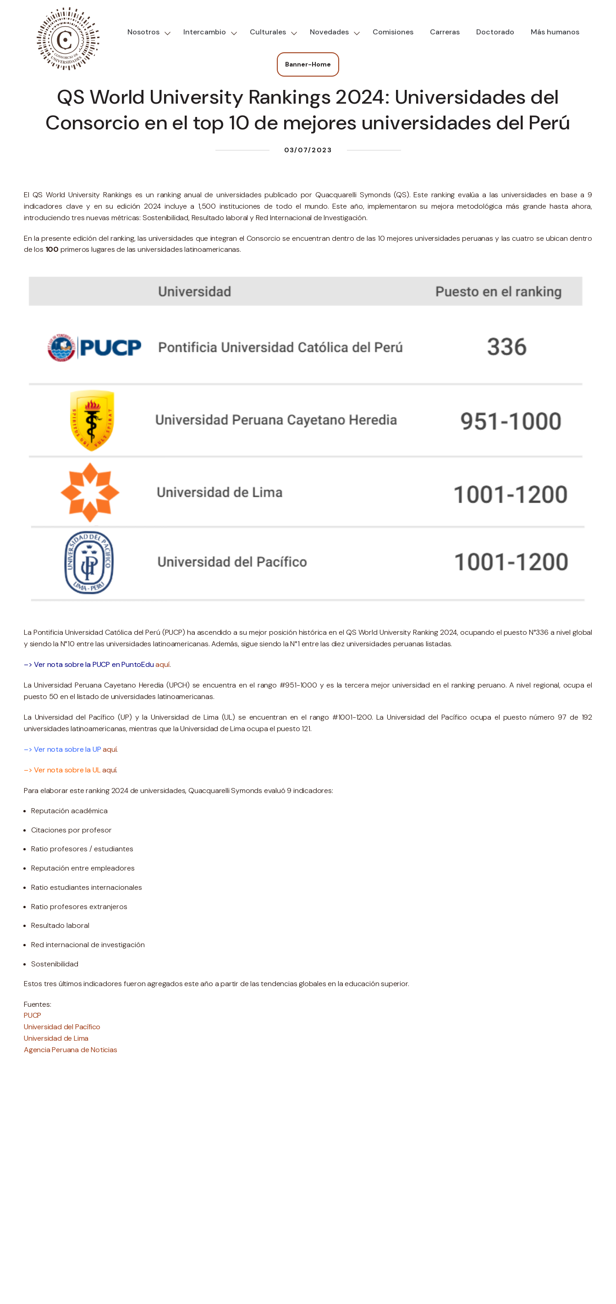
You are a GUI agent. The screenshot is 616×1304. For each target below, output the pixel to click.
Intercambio (204, 32)
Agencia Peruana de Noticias (70, 1049)
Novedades (329, 32)
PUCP (32, 1015)
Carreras (445, 32)
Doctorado (495, 32)
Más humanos (555, 32)
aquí (162, 664)
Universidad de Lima (56, 1038)
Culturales (268, 32)
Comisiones (393, 32)
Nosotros (143, 32)
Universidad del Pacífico (62, 1027)
